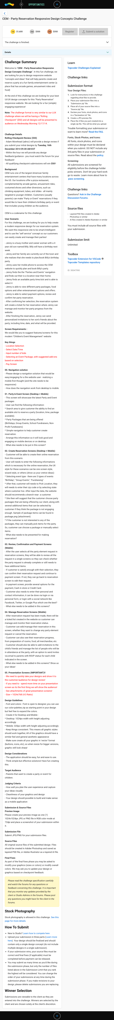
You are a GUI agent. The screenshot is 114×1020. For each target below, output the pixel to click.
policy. (100, 155)
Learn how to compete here (36, 933)
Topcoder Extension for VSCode (84, 258)
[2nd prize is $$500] (32, 31)
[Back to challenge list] (4, 13)
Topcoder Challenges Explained (84, 68)
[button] (107, 42)
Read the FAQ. (96, 131)
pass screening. (76, 178)
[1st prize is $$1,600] (13, 31)
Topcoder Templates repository (84, 262)
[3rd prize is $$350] (49, 31)
